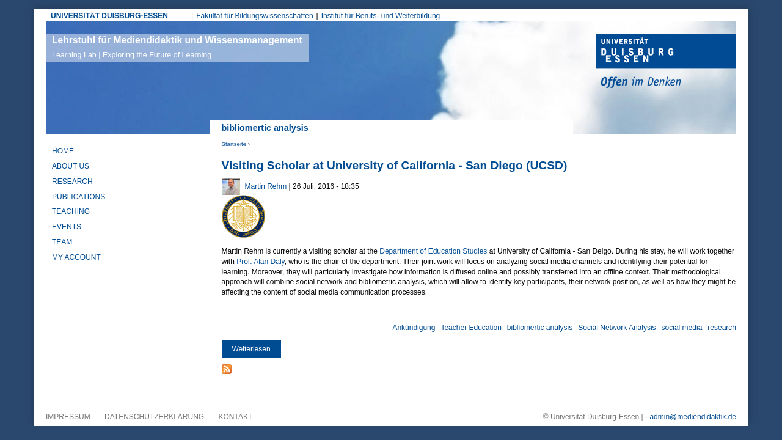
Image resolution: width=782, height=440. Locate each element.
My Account (76, 257)
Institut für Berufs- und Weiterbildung (380, 16)
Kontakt (236, 417)
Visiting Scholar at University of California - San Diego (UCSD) (395, 165)
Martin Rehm (266, 186)
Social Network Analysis (617, 327)
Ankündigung (413, 327)
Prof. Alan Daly (260, 261)
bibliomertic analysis (539, 327)
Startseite (234, 144)
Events (66, 226)
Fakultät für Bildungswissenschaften (254, 16)
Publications (78, 197)
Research (72, 181)
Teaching (71, 211)
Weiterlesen (256, 349)
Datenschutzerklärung (154, 417)
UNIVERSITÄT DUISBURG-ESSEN (109, 16)
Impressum (68, 417)
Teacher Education (470, 327)
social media (682, 327)
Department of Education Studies (433, 251)
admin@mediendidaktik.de (692, 417)
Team (62, 242)
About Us (70, 166)
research (721, 327)
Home (63, 151)
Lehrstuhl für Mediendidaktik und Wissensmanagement (177, 47)
